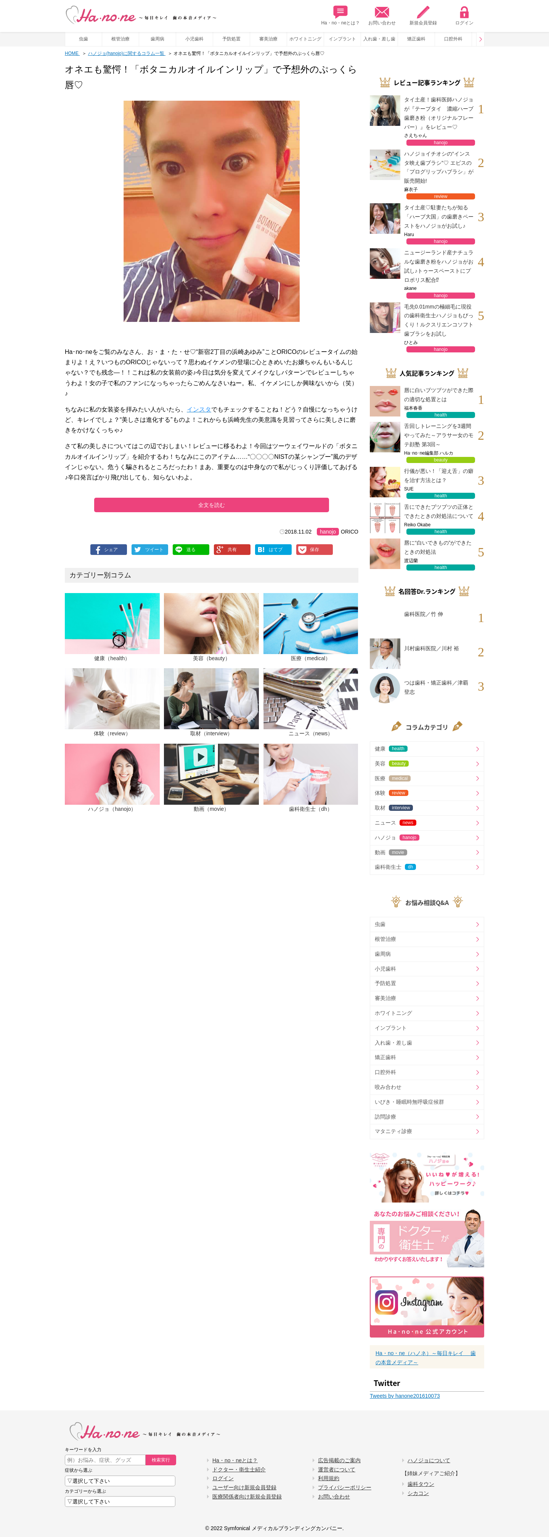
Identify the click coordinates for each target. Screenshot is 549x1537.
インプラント (342, 39)
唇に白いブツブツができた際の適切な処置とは (439, 394)
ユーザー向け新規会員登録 (244, 1487)
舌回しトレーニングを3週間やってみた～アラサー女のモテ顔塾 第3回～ (439, 435)
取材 (394, 808)
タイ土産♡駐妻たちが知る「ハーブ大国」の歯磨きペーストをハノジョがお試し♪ (439, 216)
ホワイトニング (305, 39)
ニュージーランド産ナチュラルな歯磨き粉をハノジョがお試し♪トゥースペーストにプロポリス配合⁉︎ (439, 266)
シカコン (418, 1493)
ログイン (464, 15)
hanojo (328, 532)
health (441, 415)
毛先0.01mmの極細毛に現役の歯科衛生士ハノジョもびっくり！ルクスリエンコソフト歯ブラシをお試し (439, 320)
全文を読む (211, 505)
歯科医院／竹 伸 (423, 614)
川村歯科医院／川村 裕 (431, 648)
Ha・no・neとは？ (340, 15)
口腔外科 (453, 39)
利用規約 (328, 1478)
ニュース (395, 823)
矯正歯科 (416, 39)
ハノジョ (397, 837)
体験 (391, 793)
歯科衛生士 (395, 867)
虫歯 (83, 39)
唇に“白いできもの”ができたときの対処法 (438, 547)
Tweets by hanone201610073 (405, 1396)
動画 (391, 852)
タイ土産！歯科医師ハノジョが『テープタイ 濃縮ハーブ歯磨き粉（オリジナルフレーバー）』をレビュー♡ (439, 113)
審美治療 (268, 39)
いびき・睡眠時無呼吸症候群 (409, 1102)
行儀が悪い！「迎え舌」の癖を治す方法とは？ (439, 475)
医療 (393, 778)
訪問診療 (385, 1117)
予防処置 (231, 39)
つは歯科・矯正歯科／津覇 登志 (436, 687)
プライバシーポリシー (344, 1487)
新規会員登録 (423, 15)
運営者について (336, 1469)
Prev (480, 39)
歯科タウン (421, 1484)
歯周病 (157, 39)
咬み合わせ (388, 1087)
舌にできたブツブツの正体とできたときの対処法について (439, 511)
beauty (441, 460)
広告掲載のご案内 (339, 1460)
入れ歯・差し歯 (379, 39)
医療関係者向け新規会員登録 (247, 1497)
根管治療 (120, 39)
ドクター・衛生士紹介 (239, 1469)
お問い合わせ (382, 15)
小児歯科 (194, 39)
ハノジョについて (429, 1460)
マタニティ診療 (393, 1131)
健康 (391, 749)
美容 (392, 763)
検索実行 (161, 1460)
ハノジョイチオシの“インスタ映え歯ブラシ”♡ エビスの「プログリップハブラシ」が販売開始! (439, 167)
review (441, 196)
